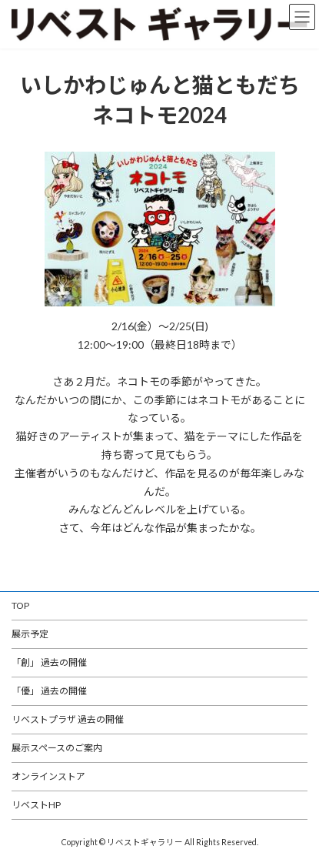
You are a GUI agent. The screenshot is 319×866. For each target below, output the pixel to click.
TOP (20, 605)
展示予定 (30, 634)
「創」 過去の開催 (49, 662)
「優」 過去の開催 (49, 691)
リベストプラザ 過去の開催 (68, 719)
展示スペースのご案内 (57, 748)
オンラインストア (48, 776)
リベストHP (36, 805)
